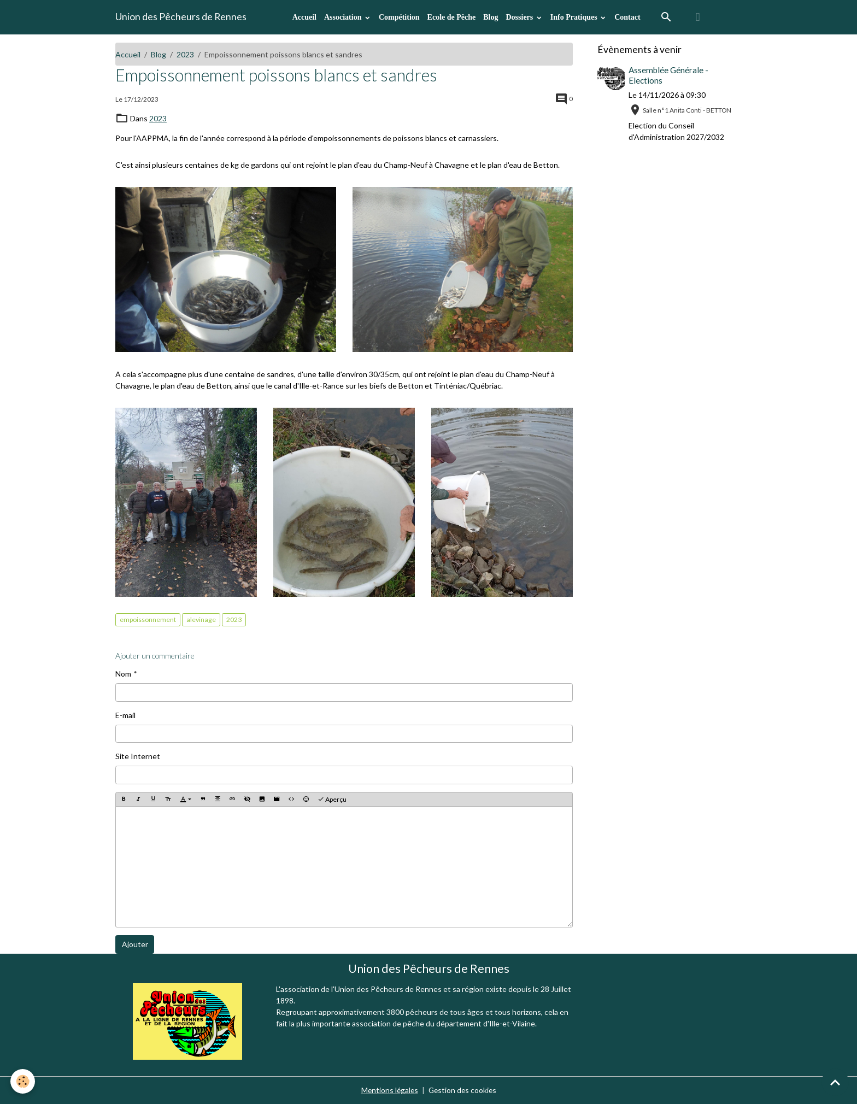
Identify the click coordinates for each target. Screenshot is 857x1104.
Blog (490, 17)
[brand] (180, 17)
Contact (627, 17)
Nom (123, 673)
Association (343, 17)
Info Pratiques (574, 17)
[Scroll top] (835, 1082)
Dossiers (520, 17)
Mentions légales (388, 1090)
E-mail (125, 714)
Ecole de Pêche (451, 17)
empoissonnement (148, 619)
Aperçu (332, 799)
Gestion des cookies (463, 1090)
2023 (185, 54)
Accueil (304, 17)
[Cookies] (23, 1081)
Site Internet (137, 755)
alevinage (201, 619)
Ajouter (135, 943)
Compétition (399, 17)
